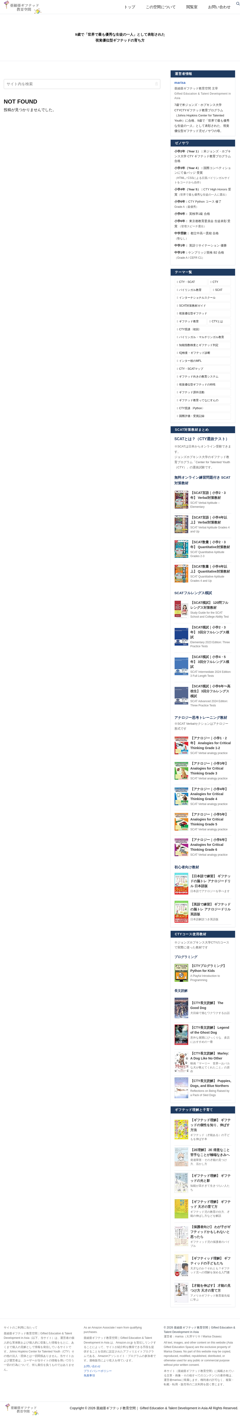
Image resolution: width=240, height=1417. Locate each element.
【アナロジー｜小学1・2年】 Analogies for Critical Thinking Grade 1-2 (210, 743)
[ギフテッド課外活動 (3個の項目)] (203, 392)
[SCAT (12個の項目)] (221, 290)
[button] (156, 84)
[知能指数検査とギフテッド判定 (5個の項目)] (203, 345)
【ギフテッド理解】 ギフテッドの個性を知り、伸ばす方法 (210, 1125)
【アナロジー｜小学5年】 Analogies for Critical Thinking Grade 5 (209, 819)
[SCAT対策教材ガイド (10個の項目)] (203, 305)
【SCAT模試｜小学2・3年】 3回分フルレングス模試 (209, 632)
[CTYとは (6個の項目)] (219, 321)
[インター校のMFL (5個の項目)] (203, 361)
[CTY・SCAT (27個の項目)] (191, 282)
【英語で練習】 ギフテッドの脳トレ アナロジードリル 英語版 (210, 909)
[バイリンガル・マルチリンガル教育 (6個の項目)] (203, 337)
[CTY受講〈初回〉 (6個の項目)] (203, 329)
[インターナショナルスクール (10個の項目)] (203, 297)
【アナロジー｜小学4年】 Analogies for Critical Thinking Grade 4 (209, 794)
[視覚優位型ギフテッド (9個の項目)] (203, 313)
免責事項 (89, 1375)
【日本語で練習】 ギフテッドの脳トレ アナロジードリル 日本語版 (210, 881)
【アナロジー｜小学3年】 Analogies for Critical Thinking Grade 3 (209, 768)
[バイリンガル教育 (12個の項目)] (192, 290)
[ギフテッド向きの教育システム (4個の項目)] (203, 376)
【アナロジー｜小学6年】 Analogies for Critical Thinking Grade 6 (209, 844)
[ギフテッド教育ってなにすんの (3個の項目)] (203, 400)
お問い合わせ (92, 1366)
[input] (82, 84)
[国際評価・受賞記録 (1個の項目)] (203, 416)
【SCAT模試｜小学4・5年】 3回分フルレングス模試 (209, 662)
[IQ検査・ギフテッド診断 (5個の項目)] (203, 353)
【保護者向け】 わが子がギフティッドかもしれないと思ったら (210, 1232)
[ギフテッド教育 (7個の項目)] (190, 321)
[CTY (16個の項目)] (219, 282)
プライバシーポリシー (98, 1371)
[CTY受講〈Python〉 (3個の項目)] (203, 408)
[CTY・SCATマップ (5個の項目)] (203, 369)
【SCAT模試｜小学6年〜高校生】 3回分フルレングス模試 (210, 691)
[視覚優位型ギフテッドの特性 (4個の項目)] (203, 384)
